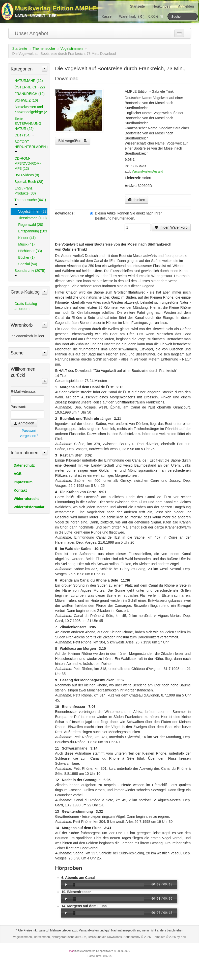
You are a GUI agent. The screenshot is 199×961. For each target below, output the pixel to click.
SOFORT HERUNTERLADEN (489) (30, 146)
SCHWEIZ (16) (26, 100)
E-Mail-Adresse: (23, 392)
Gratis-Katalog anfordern (25, 306)
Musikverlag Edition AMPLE (55, 8)
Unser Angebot (31, 33)
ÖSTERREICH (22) (29, 87)
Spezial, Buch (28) (28, 182)
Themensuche (44, 48)
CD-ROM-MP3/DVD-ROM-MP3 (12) (27, 163)
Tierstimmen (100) (32, 218)
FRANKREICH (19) (29, 94)
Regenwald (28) (30, 225)
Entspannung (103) (32, 231)
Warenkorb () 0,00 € (141, 16)
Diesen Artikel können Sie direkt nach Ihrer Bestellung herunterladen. (126, 215)
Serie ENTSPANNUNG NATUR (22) (27, 123)
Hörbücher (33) (30, 251)
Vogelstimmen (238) (32, 211)
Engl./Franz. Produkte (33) (25, 190)
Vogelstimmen (72, 48)
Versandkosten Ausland (147, 171)
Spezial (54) (27, 264)
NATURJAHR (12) (28, 81)
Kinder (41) (27, 238)
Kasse (106, 16)
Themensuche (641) (30, 201)
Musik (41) (26, 244)
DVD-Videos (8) (26, 175)
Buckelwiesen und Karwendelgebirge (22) (30, 109)
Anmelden (186, 6)
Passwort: (18, 407)
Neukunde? (161, 6)
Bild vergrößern (72, 141)
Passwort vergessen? (29, 433)
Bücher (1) (26, 257)
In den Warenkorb (171, 227)
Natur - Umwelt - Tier (35, 16)
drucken (136, 200)
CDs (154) (24, 135)
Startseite (137, 6)
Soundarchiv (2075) (29, 272)
